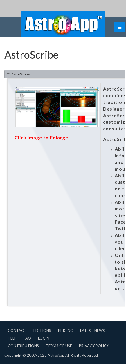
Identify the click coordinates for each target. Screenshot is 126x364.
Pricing (65, 330)
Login (43, 338)
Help (12, 338)
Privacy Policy (94, 345)
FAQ (27, 338)
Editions (42, 330)
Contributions (23, 345)
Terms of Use (59, 345)
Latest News (92, 330)
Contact (17, 330)
